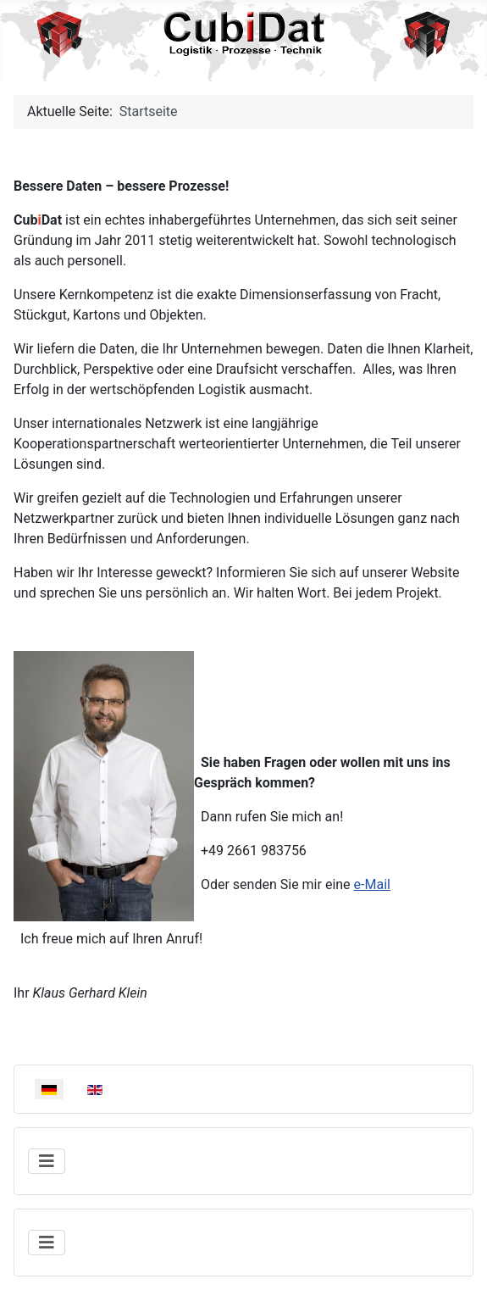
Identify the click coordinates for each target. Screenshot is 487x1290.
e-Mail (372, 884)
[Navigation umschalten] (46, 1161)
